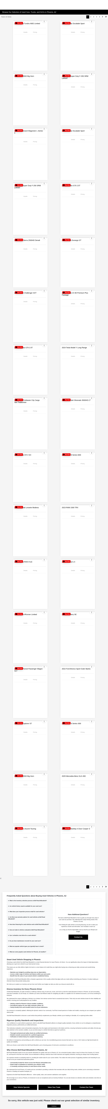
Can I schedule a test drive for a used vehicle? (23, 935)
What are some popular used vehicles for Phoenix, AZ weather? (28, 952)
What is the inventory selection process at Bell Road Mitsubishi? (28, 900)
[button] (19, 23)
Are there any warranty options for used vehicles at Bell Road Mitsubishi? (26, 918)
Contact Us (78, 937)
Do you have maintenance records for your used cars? (25, 941)
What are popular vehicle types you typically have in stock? (27, 946)
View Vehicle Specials (22, 1087)
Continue (54, 1106)
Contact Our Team (86, 1087)
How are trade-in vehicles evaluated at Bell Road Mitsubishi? (27, 930)
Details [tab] (25, 32)
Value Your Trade (54, 1087)
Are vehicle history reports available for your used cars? (26, 906)
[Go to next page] (102, 17)
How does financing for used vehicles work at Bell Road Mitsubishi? (29, 924)
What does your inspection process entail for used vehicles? (27, 911)
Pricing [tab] (35, 32)
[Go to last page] (106, 17)
